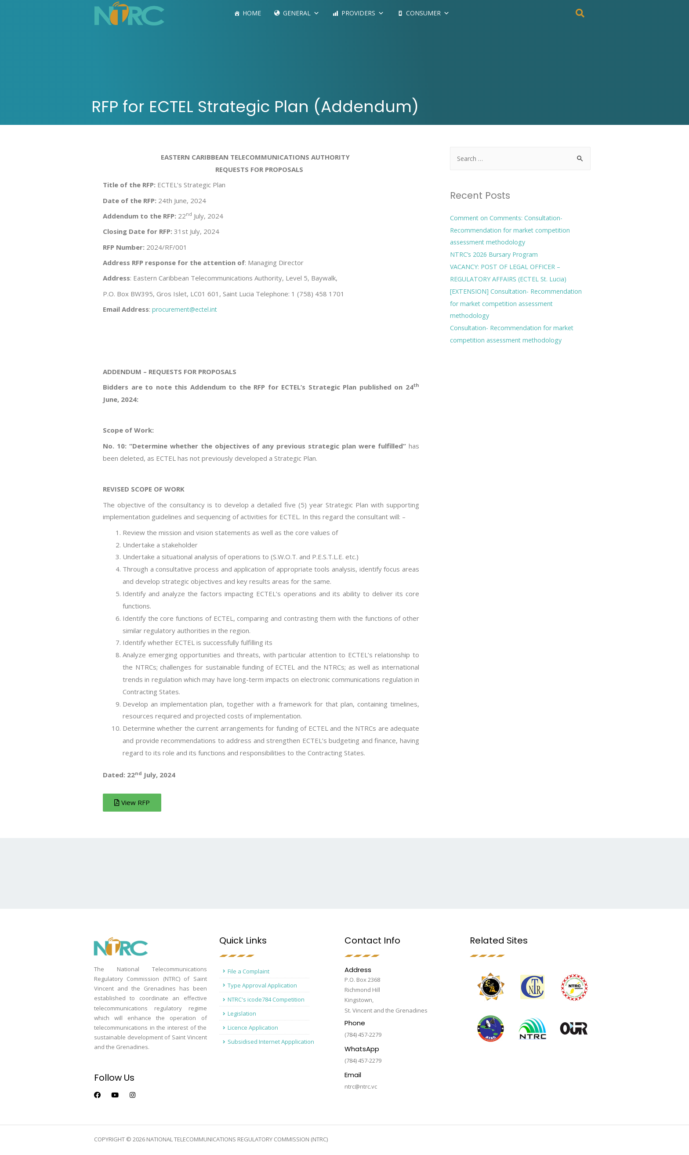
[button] (134, 803)
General (301, 13)
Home (252, 13)
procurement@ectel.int (186, 309)
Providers (362, 13)
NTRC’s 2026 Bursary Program (497, 254)
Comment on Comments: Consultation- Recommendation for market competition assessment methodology (512, 230)
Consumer (428, 13)
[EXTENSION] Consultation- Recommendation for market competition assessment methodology (519, 304)
